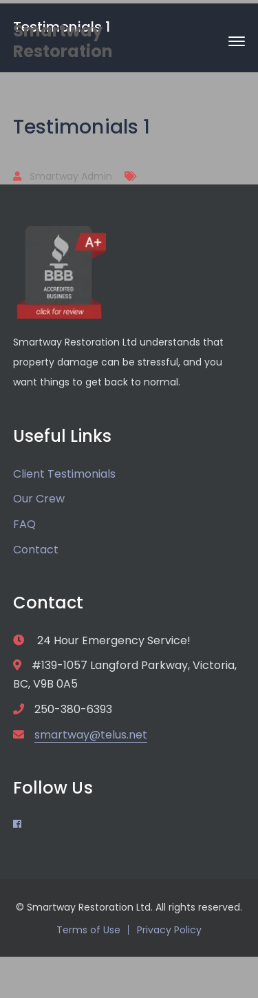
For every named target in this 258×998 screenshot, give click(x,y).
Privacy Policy (169, 930)
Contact (35, 550)
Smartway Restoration (63, 41)
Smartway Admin (71, 176)
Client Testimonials (64, 474)
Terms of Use (88, 930)
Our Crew (39, 499)
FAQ (24, 524)
